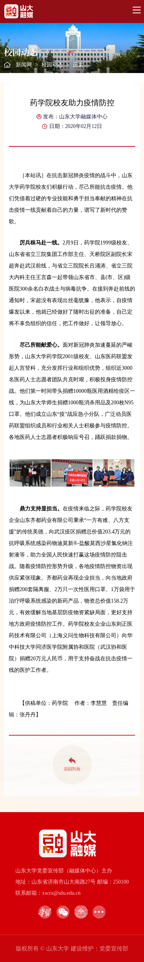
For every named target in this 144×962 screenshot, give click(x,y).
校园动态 (52, 65)
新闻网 (24, 65)
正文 (78, 65)
